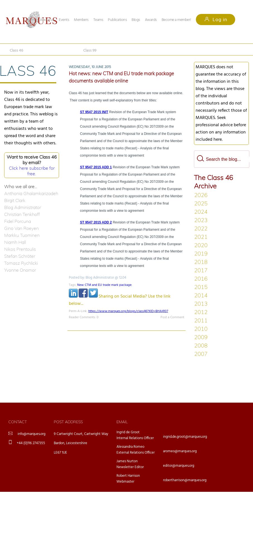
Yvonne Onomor (20, 270)
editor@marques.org (178, 466)
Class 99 (89, 50)
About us (47, 20)
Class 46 (16, 50)
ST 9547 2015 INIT (94, 112)
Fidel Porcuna (17, 221)
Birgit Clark (14, 200)
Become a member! (176, 20)
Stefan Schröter (19, 256)
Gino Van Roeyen (21, 228)
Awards (151, 20)
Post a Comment (172, 317)
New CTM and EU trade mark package (104, 285)
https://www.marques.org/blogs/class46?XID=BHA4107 (128, 311)
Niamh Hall (15, 242)
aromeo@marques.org (180, 451)
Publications (117, 20)
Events (64, 20)
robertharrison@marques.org (184, 480)
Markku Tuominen (22, 235)
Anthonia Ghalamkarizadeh (31, 193)
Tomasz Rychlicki (21, 263)
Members (81, 20)
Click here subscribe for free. (32, 170)
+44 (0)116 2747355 (31, 443)
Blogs (136, 20)
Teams (98, 20)
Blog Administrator (22, 207)
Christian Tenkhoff (22, 214)
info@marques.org (31, 434)
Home (30, 20)
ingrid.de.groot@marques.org (185, 437)
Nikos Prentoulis (20, 249)
